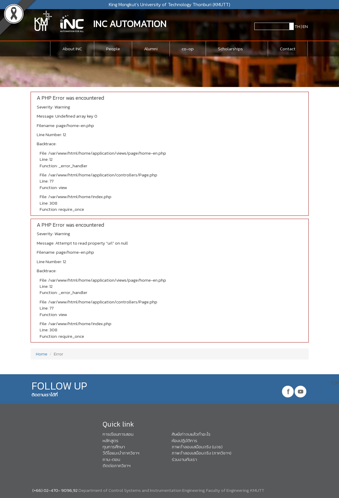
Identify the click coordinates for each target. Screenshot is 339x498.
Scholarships (230, 48)
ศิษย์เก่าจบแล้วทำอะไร (191, 434)
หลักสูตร (110, 440)
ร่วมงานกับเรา (184, 459)
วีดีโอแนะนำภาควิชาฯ (121, 452)
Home (41, 353)
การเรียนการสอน (118, 434)
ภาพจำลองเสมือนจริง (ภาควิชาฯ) (201, 452)
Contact (287, 48)
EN (305, 26)
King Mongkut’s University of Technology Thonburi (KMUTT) (169, 4)
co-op (188, 48)
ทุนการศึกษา (114, 446)
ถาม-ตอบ (111, 459)
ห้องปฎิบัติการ (184, 440)
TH (297, 26)
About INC (72, 48)
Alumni (151, 48)
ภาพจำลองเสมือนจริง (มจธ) (197, 446)
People (113, 48)
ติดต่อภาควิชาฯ (117, 465)
